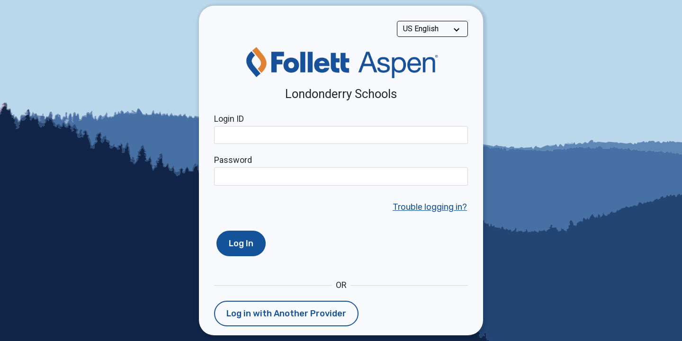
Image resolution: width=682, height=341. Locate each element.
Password (233, 160)
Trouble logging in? (430, 207)
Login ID (229, 119)
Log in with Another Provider (286, 313)
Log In (241, 243)
